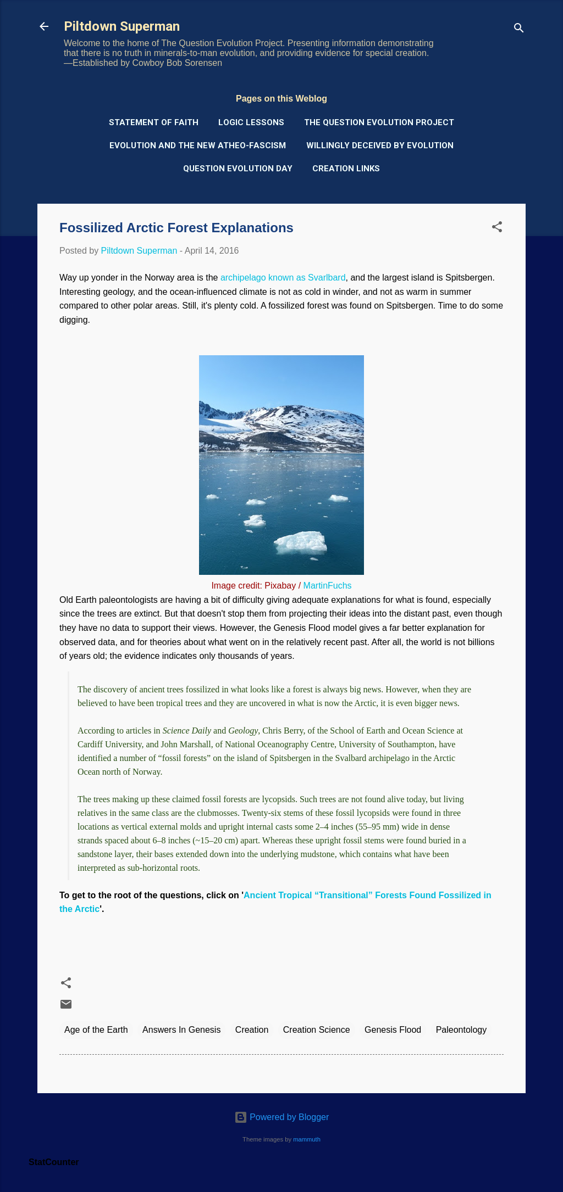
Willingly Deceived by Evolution (380, 145)
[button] (497, 228)
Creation (251, 1029)
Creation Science (316, 1029)
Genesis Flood (393, 1029)
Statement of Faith (153, 122)
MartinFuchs (327, 585)
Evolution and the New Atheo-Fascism (197, 145)
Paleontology (461, 1029)
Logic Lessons (251, 122)
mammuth (307, 1139)
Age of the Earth (96, 1029)
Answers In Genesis (181, 1029)
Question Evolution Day (237, 169)
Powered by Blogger (281, 1117)
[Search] (519, 30)
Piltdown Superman (122, 26)
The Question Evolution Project (379, 122)
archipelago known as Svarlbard (283, 277)
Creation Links (346, 169)
